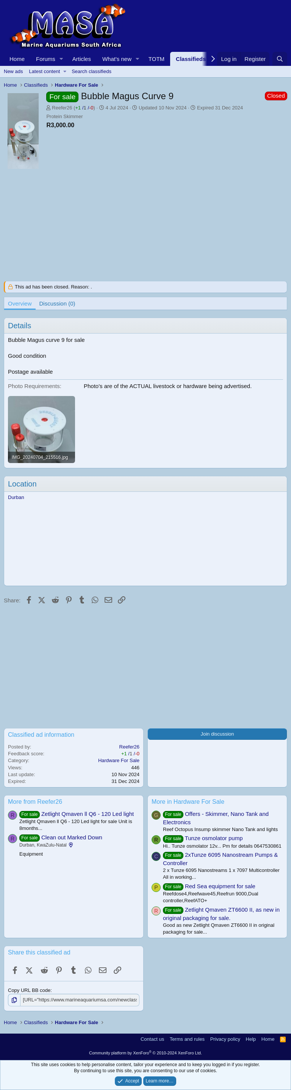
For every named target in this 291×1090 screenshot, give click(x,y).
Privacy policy (225, 1039)
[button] (61, 59)
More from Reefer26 (35, 801)
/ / (84, 108)
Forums (45, 59)
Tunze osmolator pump (214, 838)
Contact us (152, 1039)
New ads (13, 71)
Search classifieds (91, 71)
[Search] (279, 59)
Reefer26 (62, 108)
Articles (81, 59)
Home (17, 59)
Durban (16, 497)
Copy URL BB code (29, 990)
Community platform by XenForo (145, 1053)
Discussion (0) (57, 303)
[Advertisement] (145, 228)
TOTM (156, 59)
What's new (116, 59)
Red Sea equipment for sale (220, 886)
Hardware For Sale (118, 760)
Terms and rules (187, 1039)
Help (251, 1039)
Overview (20, 303)
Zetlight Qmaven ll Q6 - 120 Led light (87, 814)
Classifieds (191, 59)
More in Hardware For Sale (188, 801)
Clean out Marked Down (71, 837)
